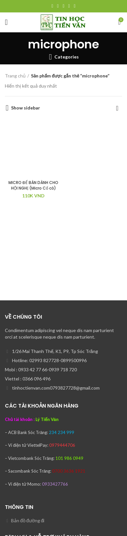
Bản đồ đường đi (27, 520)
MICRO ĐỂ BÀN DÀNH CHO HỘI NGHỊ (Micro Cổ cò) (33, 185)
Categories (66, 57)
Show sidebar (25, 108)
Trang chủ (15, 75)
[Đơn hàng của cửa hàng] (117, 108)
